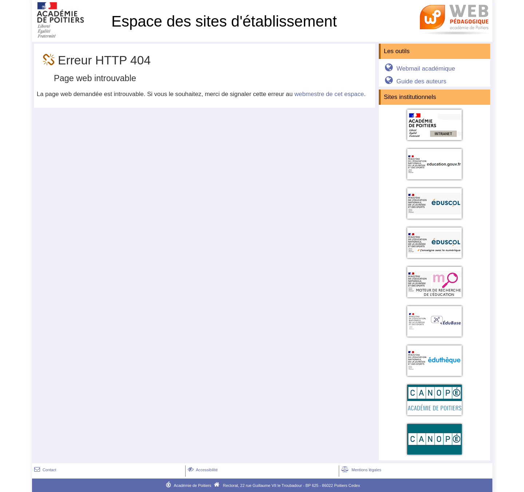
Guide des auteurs (414, 81)
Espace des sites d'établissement (224, 21)
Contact (44, 470)
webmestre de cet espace (329, 94)
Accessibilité (202, 470)
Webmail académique (418, 68)
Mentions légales (360, 470)
